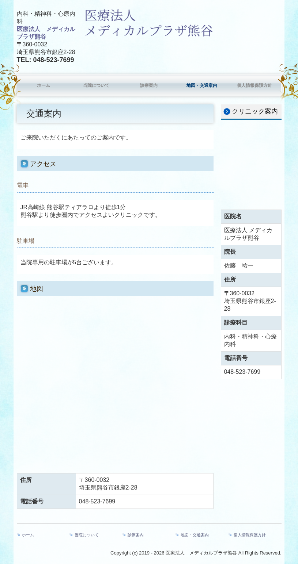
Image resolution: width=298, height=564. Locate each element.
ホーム (43, 85)
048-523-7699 (53, 60)
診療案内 (149, 85)
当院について (96, 85)
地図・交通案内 (201, 85)
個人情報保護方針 (254, 85)
